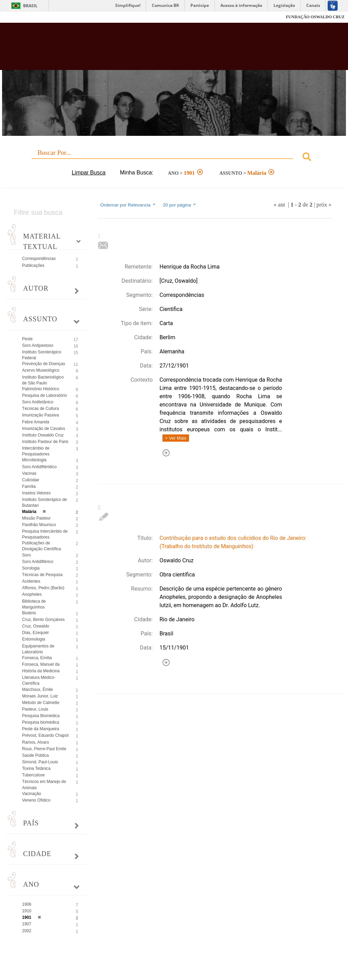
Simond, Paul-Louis (40, 762)
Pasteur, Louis (35, 709)
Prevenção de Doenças (43, 363)
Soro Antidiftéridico (39, 466)
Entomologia (33, 639)
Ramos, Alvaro (35, 742)
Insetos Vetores (36, 493)
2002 (26, 930)
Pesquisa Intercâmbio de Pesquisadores (45, 534)
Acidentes (31, 581)
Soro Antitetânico (37, 402)
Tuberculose (33, 775)
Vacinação (31, 793)
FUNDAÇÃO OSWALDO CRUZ (315, 16)
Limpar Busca (89, 172)
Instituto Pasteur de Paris (45, 441)
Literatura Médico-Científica (39, 680)
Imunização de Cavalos (43, 428)
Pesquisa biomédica (40, 722)
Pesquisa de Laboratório (44, 395)
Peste (27, 338)
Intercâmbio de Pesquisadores (35, 451)
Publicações (33, 265)
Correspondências (39, 258)
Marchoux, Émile (37, 689)
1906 (26, 904)
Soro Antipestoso (37, 345)
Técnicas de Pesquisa (42, 574)
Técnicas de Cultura (40, 408)
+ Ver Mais (176, 438)
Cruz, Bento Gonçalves (43, 619)
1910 (26, 910)
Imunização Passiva (40, 415)
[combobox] (174, 158)
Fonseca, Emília (37, 657)
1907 (26, 924)
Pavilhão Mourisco (39, 524)
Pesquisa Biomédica (41, 715)
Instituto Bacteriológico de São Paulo (43, 380)
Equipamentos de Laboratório (38, 649)
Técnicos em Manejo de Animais (44, 784)
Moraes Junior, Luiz (40, 696)
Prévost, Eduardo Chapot (45, 735)
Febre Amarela (35, 422)
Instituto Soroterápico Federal (41, 355)
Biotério (29, 613)
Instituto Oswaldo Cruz (43, 435)
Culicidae (30, 480)
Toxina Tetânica (36, 768)
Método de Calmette (40, 702)
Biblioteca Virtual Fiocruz (149, 49)
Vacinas (29, 473)
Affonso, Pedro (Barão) (43, 587)
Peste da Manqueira (40, 728)
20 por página (180, 205)
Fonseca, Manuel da (41, 664)
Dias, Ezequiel (35, 632)
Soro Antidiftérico (37, 561)
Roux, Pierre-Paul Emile (44, 748)
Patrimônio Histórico (40, 388)
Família (29, 486)
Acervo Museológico (40, 370)
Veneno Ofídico (36, 800)
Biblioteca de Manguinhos (34, 604)
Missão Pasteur (36, 518)
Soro (26, 555)
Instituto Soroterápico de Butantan (44, 502)
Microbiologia (34, 460)
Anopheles (32, 594)
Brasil (30, 6)
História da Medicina (41, 671)
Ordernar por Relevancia (128, 205)
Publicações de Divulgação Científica (41, 546)
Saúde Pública (35, 755)
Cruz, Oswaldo (35, 626)
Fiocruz (20, 17)
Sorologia (31, 568)
